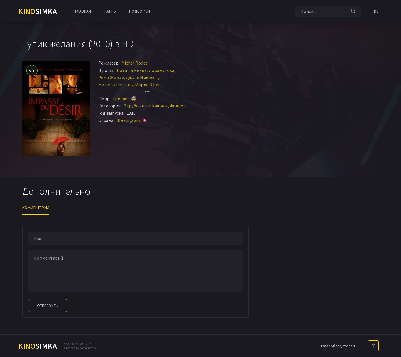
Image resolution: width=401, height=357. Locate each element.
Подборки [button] (139, 11)
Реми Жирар (111, 77)
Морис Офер (148, 84)
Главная (83, 11)
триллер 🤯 (125, 98)
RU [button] (376, 11)
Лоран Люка (161, 70)
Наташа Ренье (132, 70)
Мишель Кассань (115, 84)
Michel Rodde (134, 63)
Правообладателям (337, 345)
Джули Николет (142, 77)
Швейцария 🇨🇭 (131, 120)
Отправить (47, 305)
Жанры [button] (110, 11)
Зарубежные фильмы (146, 106)
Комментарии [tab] (35, 207)
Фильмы (178, 106)
